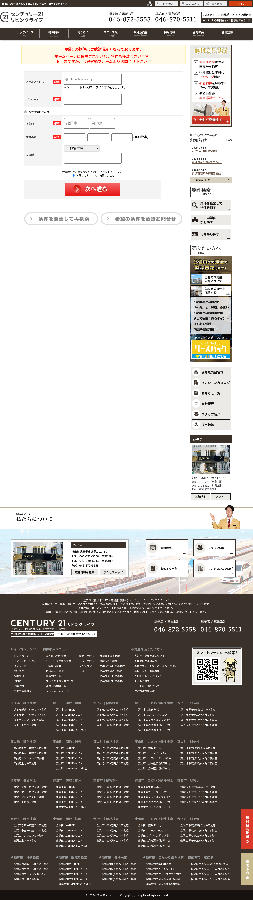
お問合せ (19, 681)
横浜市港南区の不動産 (112, 676)
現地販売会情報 (55, 671)
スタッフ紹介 (21, 666)
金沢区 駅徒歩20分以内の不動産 (198, 840)
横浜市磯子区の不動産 (112, 681)
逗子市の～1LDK (65, 709)
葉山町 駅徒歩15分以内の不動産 (198, 758)
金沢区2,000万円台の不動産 (113, 830)
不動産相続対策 (203, 329)
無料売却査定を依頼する (215, 291)
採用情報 (19, 676)
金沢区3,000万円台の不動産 (113, 835)
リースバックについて (146, 686)
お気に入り (191, 3)
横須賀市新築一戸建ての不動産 (31, 864)
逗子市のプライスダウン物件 (154, 719)
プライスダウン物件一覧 (60, 681)
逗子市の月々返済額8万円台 (154, 729)
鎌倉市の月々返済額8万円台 (154, 807)
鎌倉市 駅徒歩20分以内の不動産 (198, 802)
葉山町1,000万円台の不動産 (113, 748)
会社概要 (19, 671)
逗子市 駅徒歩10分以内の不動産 (198, 714)
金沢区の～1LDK (65, 825)
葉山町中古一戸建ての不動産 (30, 753)
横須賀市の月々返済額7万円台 (163, 879)
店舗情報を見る (84, 572)
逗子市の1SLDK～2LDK (69, 714)
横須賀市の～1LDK (69, 864)
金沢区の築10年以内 (149, 825)
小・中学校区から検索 (58, 661)
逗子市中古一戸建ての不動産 (30, 714)
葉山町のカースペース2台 (152, 753)
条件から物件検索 (56, 655)
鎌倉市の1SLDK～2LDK (69, 791)
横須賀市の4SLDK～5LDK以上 (75, 884)
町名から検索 (53, 666)
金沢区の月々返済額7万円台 (154, 840)
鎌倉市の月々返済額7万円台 (154, 802)
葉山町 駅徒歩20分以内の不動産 (198, 763)
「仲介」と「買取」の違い (211, 307)
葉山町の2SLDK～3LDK (69, 758)
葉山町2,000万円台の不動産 (113, 753)
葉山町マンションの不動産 (29, 758)
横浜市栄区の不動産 (111, 671)
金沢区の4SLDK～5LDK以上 (71, 845)
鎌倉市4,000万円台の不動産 (113, 802)
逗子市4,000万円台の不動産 (113, 724)
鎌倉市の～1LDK (65, 786)
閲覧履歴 (214, 3)
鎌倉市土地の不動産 (25, 802)
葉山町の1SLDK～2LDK (69, 753)
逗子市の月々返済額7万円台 (154, 724)
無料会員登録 (247, 827)
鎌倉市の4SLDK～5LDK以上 (71, 807)
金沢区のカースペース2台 (152, 830)
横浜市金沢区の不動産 (112, 666)
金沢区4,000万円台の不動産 (113, 840)
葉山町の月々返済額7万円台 (154, 763)
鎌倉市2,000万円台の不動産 (113, 791)
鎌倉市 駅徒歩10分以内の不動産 (198, 791)
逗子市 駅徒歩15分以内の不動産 (198, 719)
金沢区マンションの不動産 (29, 835)
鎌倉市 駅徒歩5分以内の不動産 (197, 786)
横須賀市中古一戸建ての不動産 (31, 869)
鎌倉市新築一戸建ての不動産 (30, 786)
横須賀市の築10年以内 (158, 864)
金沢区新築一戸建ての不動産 (30, 825)
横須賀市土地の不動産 (26, 879)
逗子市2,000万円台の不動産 (113, 714)
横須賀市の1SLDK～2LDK (73, 869)
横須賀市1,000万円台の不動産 (119, 864)
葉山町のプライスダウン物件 (154, 758)
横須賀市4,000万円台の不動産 (119, 879)
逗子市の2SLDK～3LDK (69, 719)
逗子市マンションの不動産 (29, 719)
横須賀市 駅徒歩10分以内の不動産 (210, 869)
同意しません (104, 175)
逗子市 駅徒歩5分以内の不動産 (197, 709)
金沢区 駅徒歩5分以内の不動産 (197, 825)
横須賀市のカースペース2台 (161, 869)
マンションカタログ (57, 691)
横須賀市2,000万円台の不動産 (119, 869)
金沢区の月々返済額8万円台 (154, 845)
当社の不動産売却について (213, 279)
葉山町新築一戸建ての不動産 (30, 748)
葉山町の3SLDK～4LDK (69, 763)
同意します (80, 175)
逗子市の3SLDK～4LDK (69, 724)
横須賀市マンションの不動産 (30, 874)
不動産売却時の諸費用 (208, 313)
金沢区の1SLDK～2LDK (69, 830)
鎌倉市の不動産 (108, 661)
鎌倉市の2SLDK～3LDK (69, 797)
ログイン (240, 3)
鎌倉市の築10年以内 (149, 786)
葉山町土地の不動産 (25, 763)
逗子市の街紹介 (22, 691)
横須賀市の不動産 (110, 655)
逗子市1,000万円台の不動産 (113, 709)
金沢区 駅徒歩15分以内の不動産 (198, 835)
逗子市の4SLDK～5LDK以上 (71, 729)
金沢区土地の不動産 (25, 840)
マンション (85, 666)
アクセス (221, 497)
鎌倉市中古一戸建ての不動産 (30, 791)
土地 (81, 671)
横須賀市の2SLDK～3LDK (73, 874)
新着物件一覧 (53, 676)
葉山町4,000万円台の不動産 (113, 763)
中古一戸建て (86, 661)
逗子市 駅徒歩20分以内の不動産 (198, 724)
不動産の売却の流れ (206, 302)
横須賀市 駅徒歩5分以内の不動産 (210, 864)
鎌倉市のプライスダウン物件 (154, 797)
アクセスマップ (113, 572)
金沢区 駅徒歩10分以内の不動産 (198, 830)
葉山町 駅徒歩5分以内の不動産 (197, 748)
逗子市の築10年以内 (149, 709)
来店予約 (19, 686)
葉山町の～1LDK (65, 748)
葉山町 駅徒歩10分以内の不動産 (198, 753)
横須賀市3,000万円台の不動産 (119, 874)
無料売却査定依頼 (144, 691)
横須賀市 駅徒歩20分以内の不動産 (210, 879)
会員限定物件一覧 (56, 686)
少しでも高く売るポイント (211, 318)
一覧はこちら (202, 180)
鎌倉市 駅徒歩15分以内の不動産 (198, 797)
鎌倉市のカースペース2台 (152, 791)
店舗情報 (201, 497)
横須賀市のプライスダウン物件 (163, 874)
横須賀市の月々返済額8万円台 (163, 884)
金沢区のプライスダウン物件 (154, 835)
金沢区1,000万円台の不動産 (113, 825)
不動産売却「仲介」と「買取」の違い (155, 666)
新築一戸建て (86, 655)
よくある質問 (202, 324)
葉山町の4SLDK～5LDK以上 (71, 768)
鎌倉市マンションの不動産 (29, 797)
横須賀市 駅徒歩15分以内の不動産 (210, 874)
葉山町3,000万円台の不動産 (113, 758)
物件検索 (165, 3)
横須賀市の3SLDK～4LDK (73, 879)
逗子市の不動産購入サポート (101, 895)
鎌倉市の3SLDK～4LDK (69, 802)
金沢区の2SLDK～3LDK (69, 835)
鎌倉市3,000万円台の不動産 (113, 797)
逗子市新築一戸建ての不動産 (30, 709)
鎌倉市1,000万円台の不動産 (113, 786)
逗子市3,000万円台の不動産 (113, 719)
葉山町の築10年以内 (149, 748)
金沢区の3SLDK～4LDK (69, 840)
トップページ (21, 655)
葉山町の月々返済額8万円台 (154, 768)
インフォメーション (25, 661)
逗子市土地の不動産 (25, 724)
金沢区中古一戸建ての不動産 (30, 830)
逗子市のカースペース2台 (152, 714)
